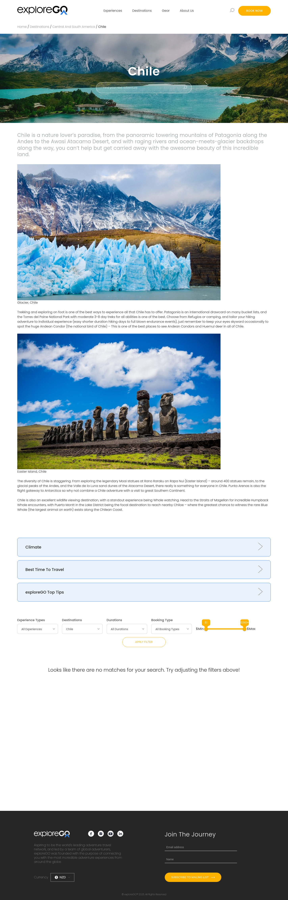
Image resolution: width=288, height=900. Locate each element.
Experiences (113, 10)
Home (22, 26)
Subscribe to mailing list (193, 877)
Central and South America (73, 26)
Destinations (142, 10)
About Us (187, 10)
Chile (102, 26)
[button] (144, 547)
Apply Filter (144, 642)
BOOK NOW (254, 11)
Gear (166, 10)
